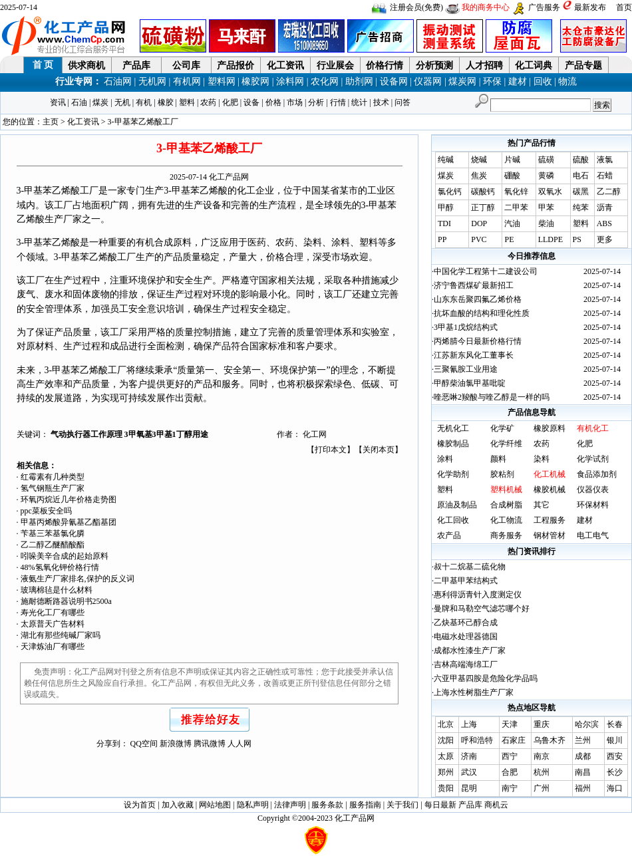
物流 (567, 81)
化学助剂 (453, 474)
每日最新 (440, 804)
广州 (542, 788)
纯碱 (446, 159)
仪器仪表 (593, 489)
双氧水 (550, 191)
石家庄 (514, 740)
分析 (316, 102)
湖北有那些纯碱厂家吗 (60, 635)
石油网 (118, 81)
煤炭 (100, 102)
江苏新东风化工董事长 (474, 355)
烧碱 (479, 159)
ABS (604, 223)
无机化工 (453, 428)
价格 (273, 102)
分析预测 (434, 66)
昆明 (469, 788)
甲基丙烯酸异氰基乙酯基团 (68, 522)
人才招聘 (484, 66)
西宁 (510, 756)
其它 (542, 504)
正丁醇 (483, 207)
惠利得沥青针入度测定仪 (478, 594)
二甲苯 (516, 207)
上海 (469, 724)
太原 (446, 756)
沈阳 (446, 740)
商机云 (496, 804)
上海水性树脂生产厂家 (474, 692)
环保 (492, 81)
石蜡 (605, 175)
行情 (338, 102)
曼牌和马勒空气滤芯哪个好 (482, 608)
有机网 (187, 81)
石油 (79, 102)
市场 (295, 102)
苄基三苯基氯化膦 (52, 533)
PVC (478, 239)
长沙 (615, 772)
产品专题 (583, 66)
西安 (615, 756)
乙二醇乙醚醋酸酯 (52, 544)
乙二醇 (609, 191)
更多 (605, 239)
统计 (359, 102)
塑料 (187, 102)
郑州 (446, 772)
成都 (583, 756)
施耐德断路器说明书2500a (66, 601)
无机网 (152, 81)
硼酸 (512, 175)
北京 (446, 724)
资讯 (58, 102)
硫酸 (581, 159)
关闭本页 (379, 449)
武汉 (469, 772)
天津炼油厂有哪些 (52, 646)
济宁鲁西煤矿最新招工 (474, 285)
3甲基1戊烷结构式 (466, 327)
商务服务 (506, 535)
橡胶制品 (453, 443)
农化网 (325, 81)
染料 (542, 459)
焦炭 (479, 175)
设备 (251, 102)
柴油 (546, 223)
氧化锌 (516, 191)
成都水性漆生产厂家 (470, 650)
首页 (624, 7)
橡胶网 (255, 81)
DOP (479, 223)
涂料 (445, 459)
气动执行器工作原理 (87, 434)
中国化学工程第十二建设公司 (486, 271)
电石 (581, 175)
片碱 (512, 159)
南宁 (510, 788)
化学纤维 (506, 443)
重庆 (542, 724)
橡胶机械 (549, 489)
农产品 (449, 535)
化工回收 (453, 520)
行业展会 (335, 66)
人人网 (239, 743)
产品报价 (235, 66)
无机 (122, 102)
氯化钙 (450, 191)
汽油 (512, 223)
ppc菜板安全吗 (46, 510)
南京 (542, 756)
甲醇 (446, 207)
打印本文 (331, 449)
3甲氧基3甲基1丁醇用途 (166, 434)
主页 (51, 121)
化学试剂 (593, 459)
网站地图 (215, 804)
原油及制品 (457, 504)
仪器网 (428, 81)
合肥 (510, 772)
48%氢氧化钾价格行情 (60, 567)
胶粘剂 (502, 474)
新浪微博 (176, 743)
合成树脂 (506, 504)
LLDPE (550, 239)
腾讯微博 (210, 743)
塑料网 (222, 81)
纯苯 (581, 207)
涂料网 (290, 81)
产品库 (136, 66)
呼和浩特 (477, 740)
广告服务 (544, 7)
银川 (615, 740)
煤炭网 (462, 81)
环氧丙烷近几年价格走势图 (68, 499)
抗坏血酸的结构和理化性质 (482, 313)
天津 (510, 724)
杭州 (542, 772)
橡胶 (166, 102)
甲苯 (546, 207)
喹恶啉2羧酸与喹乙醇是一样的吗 (492, 397)
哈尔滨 (587, 724)
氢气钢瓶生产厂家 (52, 488)
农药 (208, 102)
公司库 (186, 66)
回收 (543, 81)
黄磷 (546, 175)
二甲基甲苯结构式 (466, 580)
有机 (144, 102)
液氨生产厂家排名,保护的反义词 (77, 578)
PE (509, 239)
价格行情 (384, 66)
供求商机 (86, 66)
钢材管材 (549, 535)
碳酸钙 (483, 191)
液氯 (605, 159)
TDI (444, 223)
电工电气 (593, 535)
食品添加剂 (597, 474)
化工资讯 (285, 66)
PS (577, 239)
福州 (583, 788)
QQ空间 (144, 743)
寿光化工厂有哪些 (52, 612)
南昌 (583, 772)
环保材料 (593, 504)
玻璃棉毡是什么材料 (56, 590)
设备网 (394, 81)
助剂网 (359, 81)
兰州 (583, 740)
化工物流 (506, 520)
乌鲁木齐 (549, 740)
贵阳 (446, 788)
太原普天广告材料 (52, 624)
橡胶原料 (549, 428)
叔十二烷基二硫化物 (470, 566)
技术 (381, 102)
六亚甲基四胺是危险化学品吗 (486, 678)
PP (442, 239)
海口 (615, 788)
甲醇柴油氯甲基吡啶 (470, 383)
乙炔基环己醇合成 (466, 622)
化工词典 (533, 66)
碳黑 (581, 191)
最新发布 (590, 7)
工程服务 (549, 520)
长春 (615, 724)
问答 (402, 102)
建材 (517, 81)
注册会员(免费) (416, 7)
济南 (469, 756)
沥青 (605, 207)
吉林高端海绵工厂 (466, 664)
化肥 (230, 102)
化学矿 (502, 428)
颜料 (498, 459)
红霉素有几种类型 (52, 477)
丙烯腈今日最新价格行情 (478, 341)
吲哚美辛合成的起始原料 (64, 556)
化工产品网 (229, 177)
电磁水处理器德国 (466, 636)
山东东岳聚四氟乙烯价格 (478, 299)
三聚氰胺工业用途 (466, 369)
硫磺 (546, 159)
